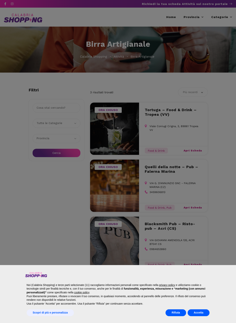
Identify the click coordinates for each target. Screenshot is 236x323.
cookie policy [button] (81, 292)
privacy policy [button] (167, 285)
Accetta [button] (198, 312)
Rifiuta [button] (176, 312)
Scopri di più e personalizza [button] (50, 312)
